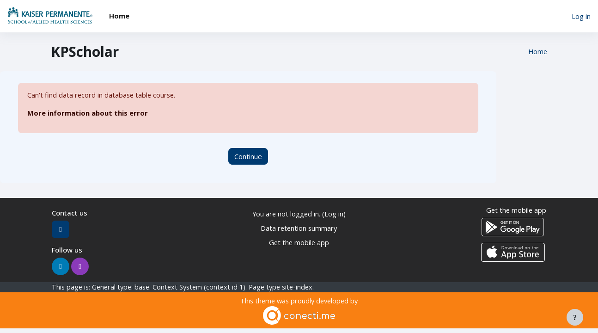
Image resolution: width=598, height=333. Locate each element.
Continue (248, 156)
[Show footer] (575, 317)
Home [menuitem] (119, 15)
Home (537, 51)
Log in (581, 16)
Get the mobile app (299, 242)
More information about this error (87, 113)
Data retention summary (299, 228)
